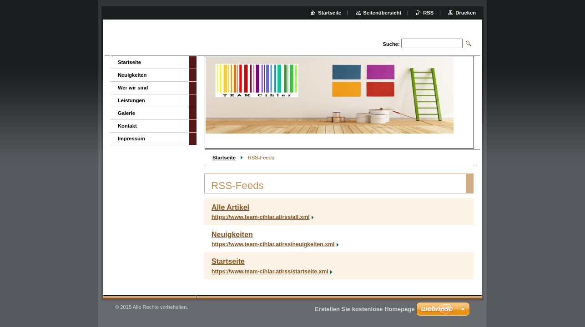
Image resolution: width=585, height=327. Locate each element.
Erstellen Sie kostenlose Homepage (365, 309)
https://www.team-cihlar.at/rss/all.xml (261, 217)
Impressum (131, 138)
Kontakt (127, 126)
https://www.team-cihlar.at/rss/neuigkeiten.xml (273, 244)
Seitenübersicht (382, 12)
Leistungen (131, 100)
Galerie (126, 113)
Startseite (224, 157)
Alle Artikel (230, 207)
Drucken (465, 12)
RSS (428, 12)
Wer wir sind (133, 87)
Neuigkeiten (232, 234)
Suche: (391, 44)
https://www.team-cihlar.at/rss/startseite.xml (270, 271)
